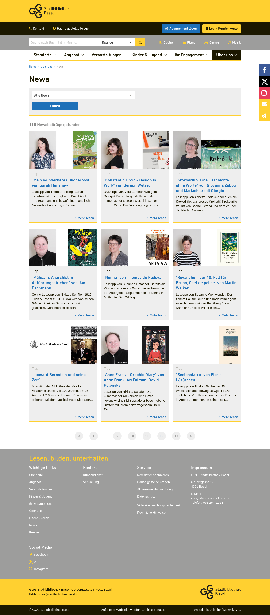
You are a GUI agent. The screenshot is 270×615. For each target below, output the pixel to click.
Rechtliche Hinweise (151, 512)
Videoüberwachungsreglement (158, 505)
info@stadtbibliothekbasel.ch (211, 498)
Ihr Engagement (189, 54)
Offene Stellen (39, 518)
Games (214, 42)
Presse (34, 532)
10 (132, 436)
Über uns (224, 54)
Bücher (168, 42)
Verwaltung (91, 482)
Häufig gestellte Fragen (73, 28)
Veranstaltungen (107, 54)
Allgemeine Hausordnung (155, 489)
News (33, 525)
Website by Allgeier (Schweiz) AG (217, 609)
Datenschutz (146, 496)
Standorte (42, 54)
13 (176, 436)
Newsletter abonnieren (153, 475)
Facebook (41, 554)
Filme (191, 42)
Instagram (41, 569)
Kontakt (38, 28)
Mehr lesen (85, 218)
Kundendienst (93, 475)
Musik (236, 42)
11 (147, 436)
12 (161, 436)
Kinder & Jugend (147, 54)
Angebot (71, 54)
